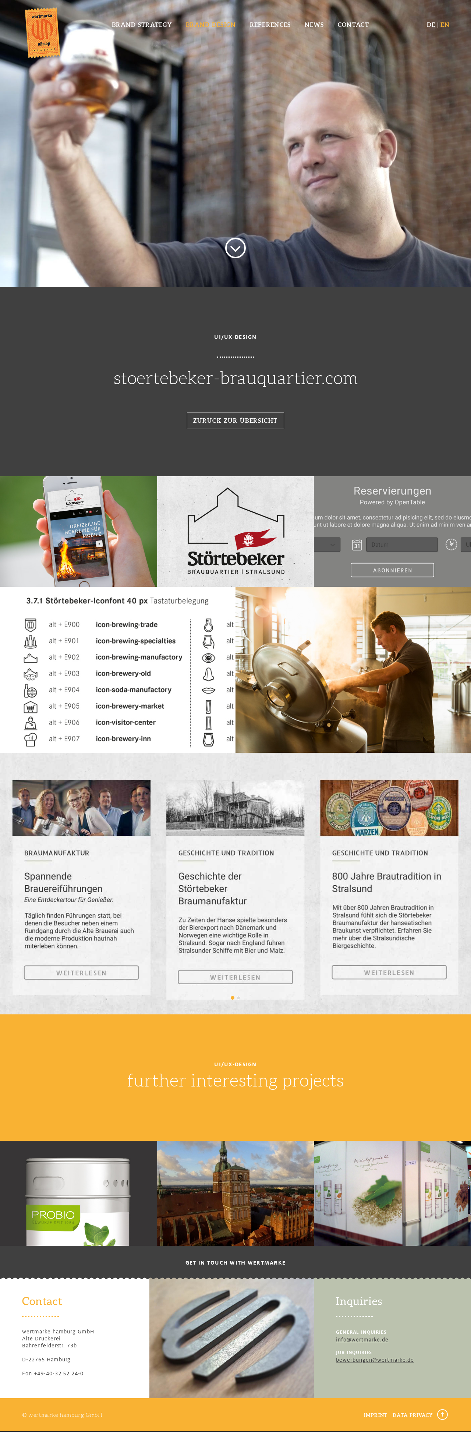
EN (445, 24)
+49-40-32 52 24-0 (59, 1373)
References (270, 24)
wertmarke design (42, 32)
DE (431, 24)
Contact (353, 24)
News (314, 24)
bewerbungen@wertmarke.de (375, 1360)
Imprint (375, 1415)
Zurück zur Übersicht (235, 420)
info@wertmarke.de (362, 1340)
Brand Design (211, 24)
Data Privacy (413, 1415)
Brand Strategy (142, 24)
